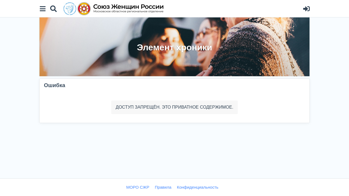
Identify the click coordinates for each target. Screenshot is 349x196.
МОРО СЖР (137, 187)
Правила (163, 187)
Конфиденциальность (197, 187)
